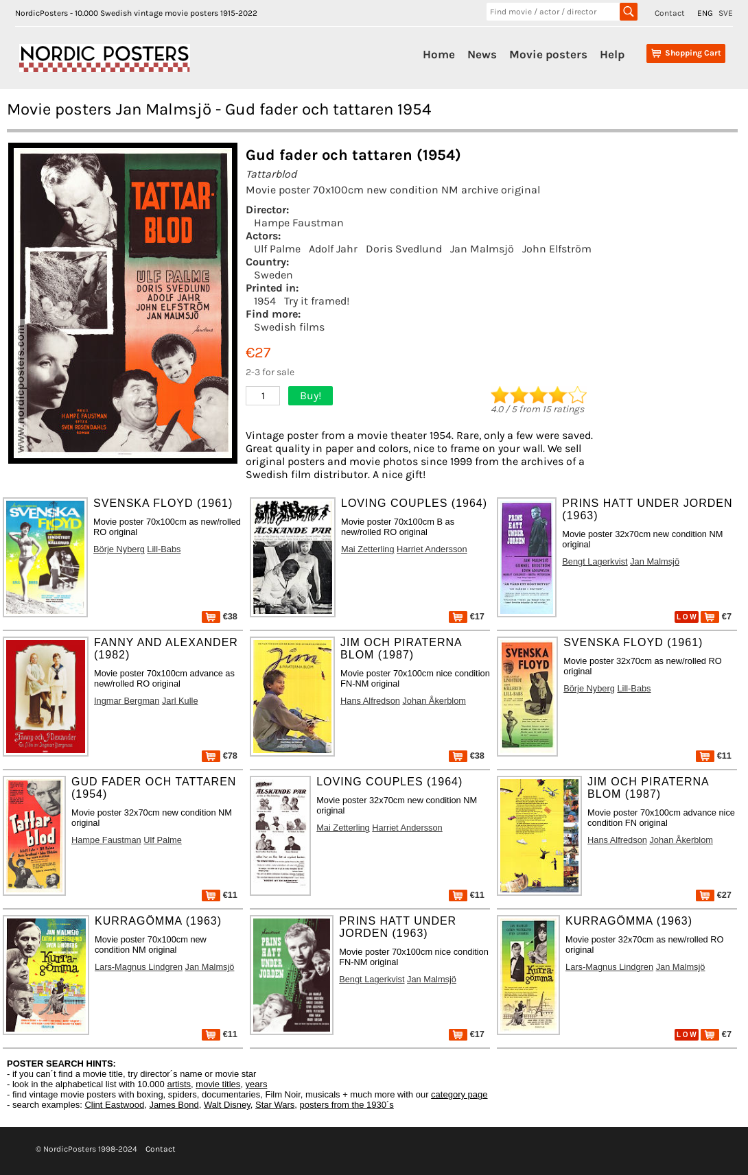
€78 (219, 755)
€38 (219, 616)
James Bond (173, 1105)
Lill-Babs (163, 549)
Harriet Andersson (432, 549)
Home (439, 54)
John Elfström (557, 248)
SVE (725, 13)
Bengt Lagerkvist (594, 561)
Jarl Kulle (180, 701)
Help (612, 54)
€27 (714, 895)
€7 (716, 616)
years (257, 1084)
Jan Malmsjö (482, 248)
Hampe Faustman (299, 222)
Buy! (310, 395)
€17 (466, 616)
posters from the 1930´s (347, 1105)
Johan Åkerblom (433, 701)
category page (459, 1094)
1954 (265, 300)
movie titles (218, 1084)
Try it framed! (316, 300)
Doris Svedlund (404, 248)
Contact (670, 13)
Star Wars (274, 1105)
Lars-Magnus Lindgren (139, 967)
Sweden (273, 274)
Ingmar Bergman (126, 701)
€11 (714, 755)
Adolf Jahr (333, 248)
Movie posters (548, 54)
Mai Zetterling (368, 549)
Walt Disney (227, 1105)
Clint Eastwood (114, 1105)
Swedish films (289, 326)
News (482, 54)
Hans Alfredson (370, 701)
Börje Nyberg (119, 549)
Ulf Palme (277, 248)
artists (179, 1084)
